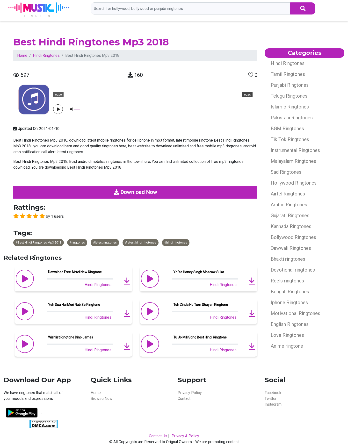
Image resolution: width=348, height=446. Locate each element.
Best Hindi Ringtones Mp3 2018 (91, 42)
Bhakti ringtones (288, 259)
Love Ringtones (287, 335)
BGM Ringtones (287, 128)
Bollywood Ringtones (293, 237)
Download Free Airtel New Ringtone (75, 272)
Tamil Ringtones (288, 74)
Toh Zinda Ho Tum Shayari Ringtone (200, 305)
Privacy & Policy (185, 436)
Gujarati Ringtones (290, 215)
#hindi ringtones (175, 242)
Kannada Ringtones (291, 226)
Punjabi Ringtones (290, 85)
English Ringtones (290, 324)
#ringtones (77, 242)
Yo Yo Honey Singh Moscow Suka (198, 272)
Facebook (273, 392)
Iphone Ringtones (289, 302)
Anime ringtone (287, 346)
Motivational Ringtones (295, 313)
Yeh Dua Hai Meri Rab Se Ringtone (74, 305)
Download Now (135, 192)
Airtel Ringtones (288, 194)
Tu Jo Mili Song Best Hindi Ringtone (200, 337)
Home (22, 55)
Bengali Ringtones (290, 292)
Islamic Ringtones (290, 107)
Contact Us (158, 436)
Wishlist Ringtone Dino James (70, 337)
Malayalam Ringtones (293, 161)
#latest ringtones (105, 242)
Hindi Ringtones (46, 55)
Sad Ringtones (286, 172)
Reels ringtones (287, 281)
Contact (184, 398)
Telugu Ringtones (289, 96)
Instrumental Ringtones (295, 150)
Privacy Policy (190, 392)
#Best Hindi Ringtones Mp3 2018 (38, 242)
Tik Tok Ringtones (290, 139)
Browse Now (101, 398)
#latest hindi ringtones (140, 242)
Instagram (273, 404)
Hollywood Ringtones (294, 183)
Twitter (270, 398)
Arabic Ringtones (289, 205)
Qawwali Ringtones (291, 248)
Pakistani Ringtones (292, 118)
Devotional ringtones (293, 270)
